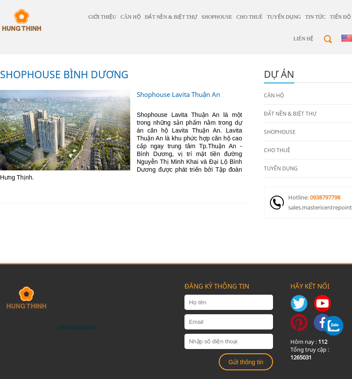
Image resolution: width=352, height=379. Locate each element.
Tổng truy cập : (309, 353)
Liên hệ (303, 39)
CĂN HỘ (131, 17)
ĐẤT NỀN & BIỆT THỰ (171, 17)
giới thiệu (102, 17)
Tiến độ (340, 17)
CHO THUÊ (250, 17)
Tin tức (315, 17)
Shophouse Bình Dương (64, 74)
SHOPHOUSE (216, 17)
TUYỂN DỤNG (284, 17)
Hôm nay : (308, 342)
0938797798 (325, 197)
